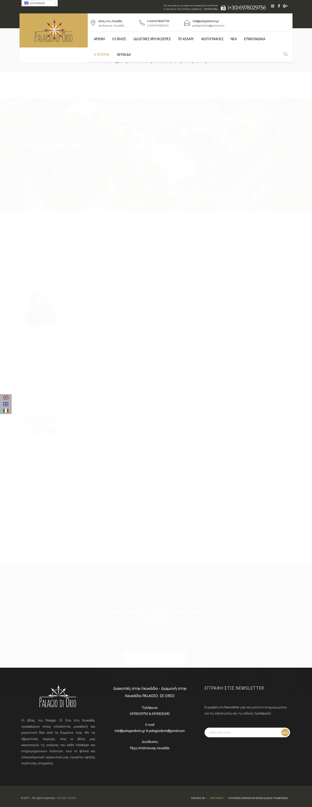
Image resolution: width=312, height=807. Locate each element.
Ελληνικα (34, 3)
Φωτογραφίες (212, 39)
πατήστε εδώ (211, 8)
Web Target (217, 798)
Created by (198, 798)
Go (285, 733)
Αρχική (99, 39)
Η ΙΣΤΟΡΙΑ (101, 54)
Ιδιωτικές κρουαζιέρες (152, 39)
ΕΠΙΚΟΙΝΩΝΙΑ (254, 39)
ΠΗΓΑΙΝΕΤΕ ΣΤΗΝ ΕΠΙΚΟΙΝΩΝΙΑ (155, 639)
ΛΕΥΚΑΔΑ (124, 54)
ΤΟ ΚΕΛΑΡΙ (186, 39)
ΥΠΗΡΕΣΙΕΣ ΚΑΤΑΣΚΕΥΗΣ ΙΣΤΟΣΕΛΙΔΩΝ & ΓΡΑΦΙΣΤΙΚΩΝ (258, 798)
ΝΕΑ (234, 39)
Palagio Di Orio (66, 798)
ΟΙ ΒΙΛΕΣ (119, 39)
